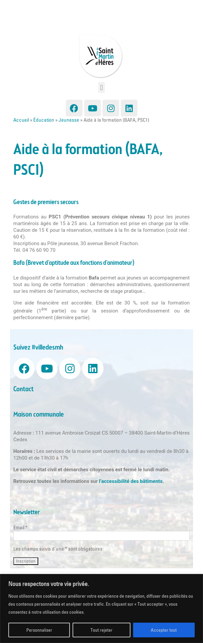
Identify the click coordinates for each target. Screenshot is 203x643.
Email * (20, 527)
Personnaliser (39, 630)
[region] (101, 608)
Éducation (43, 120)
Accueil (21, 120)
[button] (101, 87)
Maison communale (38, 414)
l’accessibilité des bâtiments (130, 481)
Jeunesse (69, 120)
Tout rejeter (101, 630)
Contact (23, 389)
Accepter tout (164, 630)
